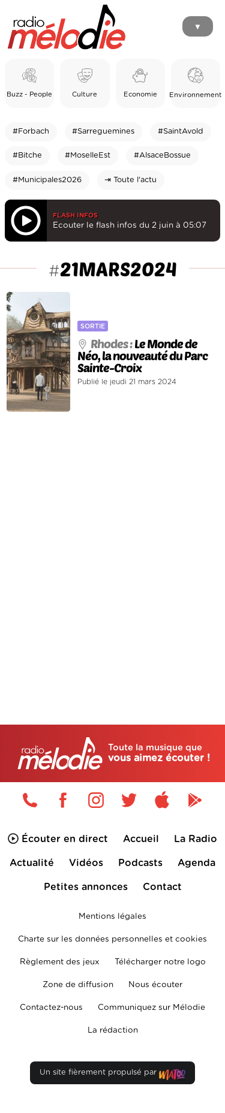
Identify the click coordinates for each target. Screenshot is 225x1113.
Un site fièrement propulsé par (112, 1075)
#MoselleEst (87, 155)
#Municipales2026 (47, 180)
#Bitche (27, 155)
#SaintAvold (180, 131)
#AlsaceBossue (162, 155)
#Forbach (31, 131)
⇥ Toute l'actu (130, 180)
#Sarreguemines (103, 131)
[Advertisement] (112, 542)
